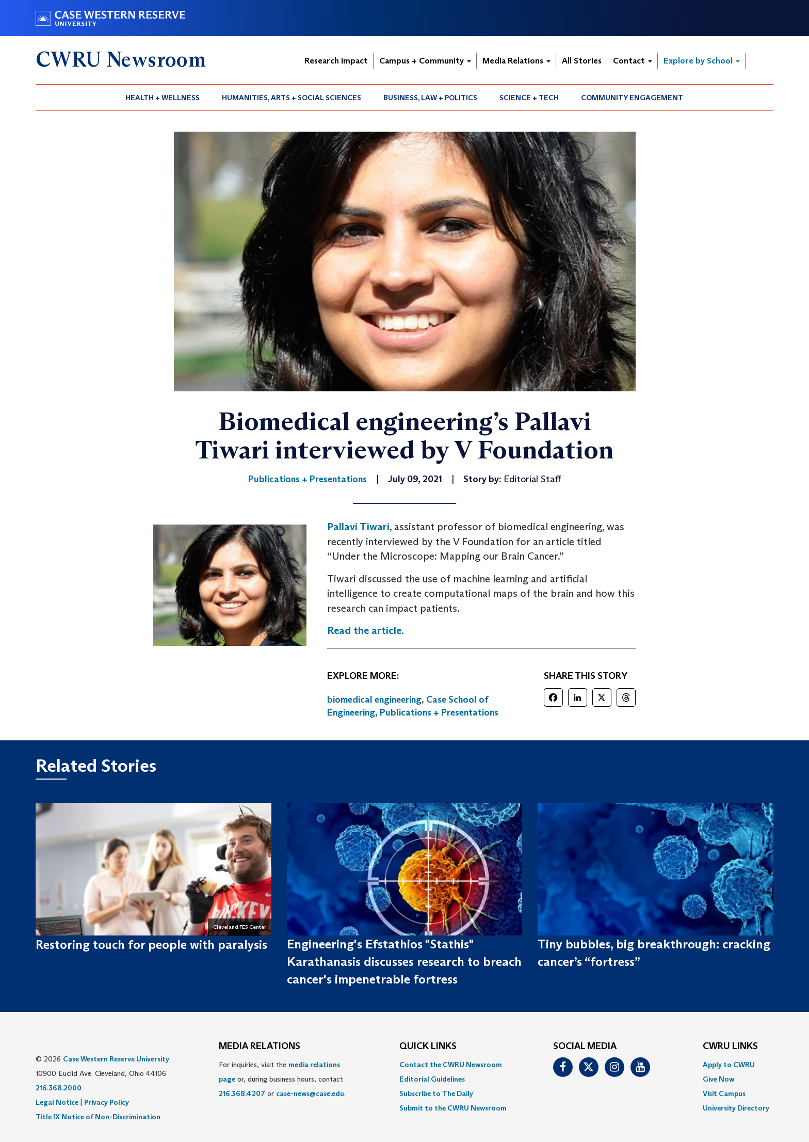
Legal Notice (57, 1102)
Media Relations (516, 61)
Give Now (718, 1079)
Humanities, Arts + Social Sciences (291, 97)
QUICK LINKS (428, 1046)
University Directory (736, 1108)
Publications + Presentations (439, 712)
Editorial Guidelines (432, 1079)
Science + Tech (529, 97)
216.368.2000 (59, 1087)
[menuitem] (163, 97)
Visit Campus (724, 1093)
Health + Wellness (162, 97)
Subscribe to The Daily (436, 1093)
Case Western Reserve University (116, 1059)
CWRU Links (730, 1046)
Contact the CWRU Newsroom (450, 1064)
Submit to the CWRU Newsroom (453, 1108)
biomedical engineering (374, 699)
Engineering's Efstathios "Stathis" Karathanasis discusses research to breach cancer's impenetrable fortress (404, 962)
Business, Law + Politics (430, 97)
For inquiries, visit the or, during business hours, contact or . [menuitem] (282, 1079)
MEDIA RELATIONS (259, 1046)
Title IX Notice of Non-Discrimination (98, 1116)
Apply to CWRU (729, 1064)
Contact (632, 61)
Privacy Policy (106, 1102)
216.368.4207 (242, 1093)
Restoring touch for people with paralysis (151, 944)
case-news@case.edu (310, 1093)
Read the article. (365, 630)
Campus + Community (425, 61)
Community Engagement (632, 97)
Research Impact (336, 61)
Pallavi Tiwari (358, 526)
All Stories (582, 61)
